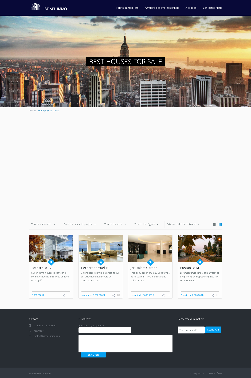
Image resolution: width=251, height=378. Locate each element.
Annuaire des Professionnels (162, 7)
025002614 (38, 330)
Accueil (32, 110)
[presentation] (106, 343)
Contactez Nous (212, 7)
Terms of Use (215, 373)
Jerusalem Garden (144, 268)
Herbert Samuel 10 (95, 268)
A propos (191, 7)
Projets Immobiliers (127, 7)
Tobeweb (46, 373)
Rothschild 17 (41, 268)
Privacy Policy (197, 373)
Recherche (213, 329)
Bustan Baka (189, 268)
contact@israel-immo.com (46, 335)
